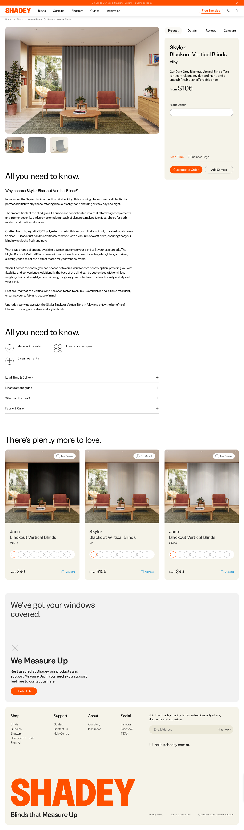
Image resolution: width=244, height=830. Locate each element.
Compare (230, 30)
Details (192, 30)
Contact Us (24, 691)
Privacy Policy (156, 814)
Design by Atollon (224, 814)
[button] (14, 554)
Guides (94, 11)
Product (173, 30)
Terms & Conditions (180, 814)
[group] (42, 11)
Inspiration (113, 11)
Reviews (211, 30)
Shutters (77, 11)
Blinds (42, 11)
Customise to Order (186, 170)
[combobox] (201, 112)
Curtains (58, 11)
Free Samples (211, 10)
